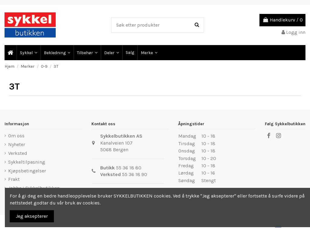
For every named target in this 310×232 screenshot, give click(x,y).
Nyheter (16, 144)
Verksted (17, 153)
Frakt (14, 179)
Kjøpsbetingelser (27, 171)
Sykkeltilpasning (26, 162)
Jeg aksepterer (32, 216)
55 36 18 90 (134, 174)
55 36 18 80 (128, 168)
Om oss (16, 136)
